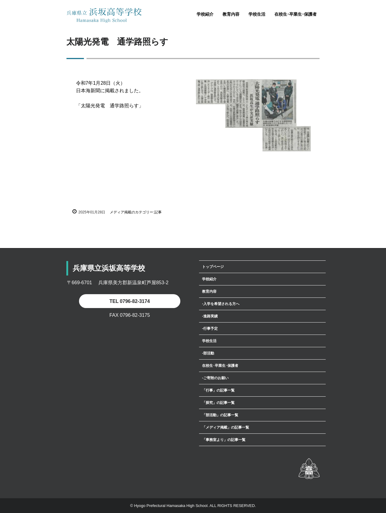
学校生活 (256, 14)
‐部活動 (208, 353)
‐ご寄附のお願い (215, 378)
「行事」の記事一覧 (218, 390)
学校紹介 (205, 14)
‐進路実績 (210, 316)
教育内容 (231, 14)
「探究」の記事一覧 (218, 403)
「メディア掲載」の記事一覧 (225, 427)
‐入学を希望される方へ (220, 304)
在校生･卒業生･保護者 (295, 14)
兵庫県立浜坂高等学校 (104, 15)
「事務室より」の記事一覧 (223, 440)
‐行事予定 (210, 328)
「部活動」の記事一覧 (220, 415)
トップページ (213, 267)
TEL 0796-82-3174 (129, 301)
